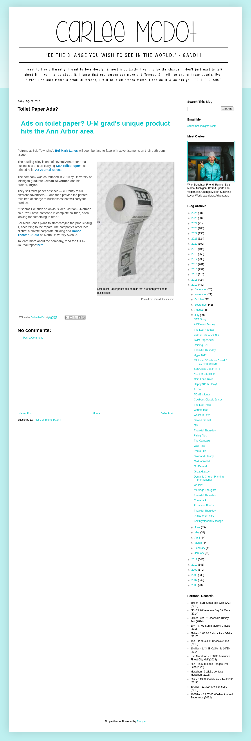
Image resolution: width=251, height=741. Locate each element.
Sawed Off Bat (202, 420)
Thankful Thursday (205, 350)
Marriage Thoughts (205, 490)
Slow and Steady (204, 456)
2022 (194, 233)
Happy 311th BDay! (205, 384)
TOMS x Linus (202, 394)
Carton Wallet (202, 461)
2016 (194, 264)
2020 (194, 243)
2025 (194, 218)
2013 (194, 279)
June (198, 527)
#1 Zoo (198, 389)
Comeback (200, 500)
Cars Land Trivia (203, 379)
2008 (194, 575)
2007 (194, 580)
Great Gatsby (201, 471)
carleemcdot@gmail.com (201, 126)
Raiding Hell (201, 345)
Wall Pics (199, 445)
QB (196, 425)
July (197, 315)
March (199, 542)
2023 (194, 228)
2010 (194, 564)
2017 (194, 259)
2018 (194, 254)
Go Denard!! (201, 466)
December (201, 289)
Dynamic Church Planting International (209, 478)
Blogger (141, 721)
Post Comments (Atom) (47, 419)
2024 (194, 223)
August (199, 309)
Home (96, 413)
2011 (194, 559)
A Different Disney (204, 324)
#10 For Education (204, 373)
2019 (194, 249)
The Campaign (202, 440)
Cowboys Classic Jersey (208, 399)
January (200, 553)
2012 (194, 284)
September (201, 304)
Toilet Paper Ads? (204, 340)
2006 (194, 585)
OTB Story (200, 319)
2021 (194, 238)
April (197, 537)
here (40, 245)
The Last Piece (202, 404)
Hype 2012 (200, 355)
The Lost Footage (204, 329)
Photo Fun (200, 451)
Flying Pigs (200, 435)
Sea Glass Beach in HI (207, 368)
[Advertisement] (96, 375)
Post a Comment (33, 337)
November (201, 294)
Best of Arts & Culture (206, 334)
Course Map (201, 409)
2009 (194, 569)
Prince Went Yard (204, 515)
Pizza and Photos (204, 505)
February (200, 548)
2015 (194, 269)
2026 (194, 213)
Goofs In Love (202, 414)
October (200, 299)
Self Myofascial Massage (208, 521)
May (197, 532)
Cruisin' (198, 485)
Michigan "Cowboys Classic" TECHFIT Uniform (210, 362)
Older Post (167, 413)
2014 (194, 274)
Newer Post (25, 413)
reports (48, 169)
